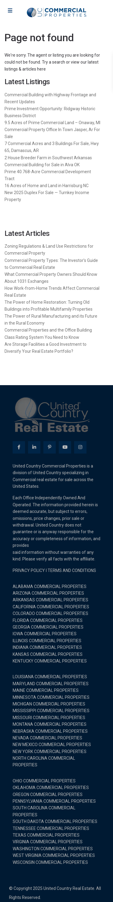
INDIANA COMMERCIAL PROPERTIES (47, 647)
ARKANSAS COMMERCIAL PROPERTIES (50, 599)
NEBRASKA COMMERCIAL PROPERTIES (50, 731)
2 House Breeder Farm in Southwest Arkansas (48, 157)
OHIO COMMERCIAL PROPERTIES (44, 780)
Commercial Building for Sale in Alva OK (42, 164)
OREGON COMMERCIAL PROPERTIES (48, 794)
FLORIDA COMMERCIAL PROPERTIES (48, 620)
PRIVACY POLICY (29, 570)
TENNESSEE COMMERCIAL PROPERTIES (51, 828)
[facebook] (19, 447)
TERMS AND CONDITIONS (72, 570)
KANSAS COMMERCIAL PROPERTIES (48, 654)
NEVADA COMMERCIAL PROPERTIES (47, 737)
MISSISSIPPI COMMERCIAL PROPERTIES (51, 710)
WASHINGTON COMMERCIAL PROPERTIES (53, 848)
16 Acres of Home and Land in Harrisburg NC (47, 185)
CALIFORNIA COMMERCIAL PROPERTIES (51, 606)
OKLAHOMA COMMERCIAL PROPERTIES (51, 787)
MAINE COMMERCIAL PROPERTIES (46, 690)
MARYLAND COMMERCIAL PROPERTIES (51, 683)
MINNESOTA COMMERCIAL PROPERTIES (51, 697)
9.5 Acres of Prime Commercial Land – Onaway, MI (52, 122)
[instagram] (80, 447)
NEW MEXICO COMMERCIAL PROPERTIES (52, 744)
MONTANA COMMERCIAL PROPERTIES (49, 724)
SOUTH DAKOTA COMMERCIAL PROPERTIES (55, 821)
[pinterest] (49, 447)
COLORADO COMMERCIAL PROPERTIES (50, 613)
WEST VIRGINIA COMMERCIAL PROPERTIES (54, 855)
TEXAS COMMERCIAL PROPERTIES (46, 835)
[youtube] (65, 447)
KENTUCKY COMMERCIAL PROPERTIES (50, 661)
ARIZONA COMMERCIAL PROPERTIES (48, 593)
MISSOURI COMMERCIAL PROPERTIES (49, 717)
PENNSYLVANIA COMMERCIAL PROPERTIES (54, 801)
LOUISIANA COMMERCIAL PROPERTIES (50, 676)
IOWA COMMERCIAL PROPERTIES (45, 633)
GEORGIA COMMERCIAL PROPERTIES (48, 627)
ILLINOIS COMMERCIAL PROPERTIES (47, 640)
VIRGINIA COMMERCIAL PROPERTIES (48, 841)
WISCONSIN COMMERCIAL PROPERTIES (50, 862)
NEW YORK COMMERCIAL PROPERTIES (49, 751)
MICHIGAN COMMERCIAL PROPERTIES (49, 704)
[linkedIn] (34, 447)
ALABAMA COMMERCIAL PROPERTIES (49, 586)
